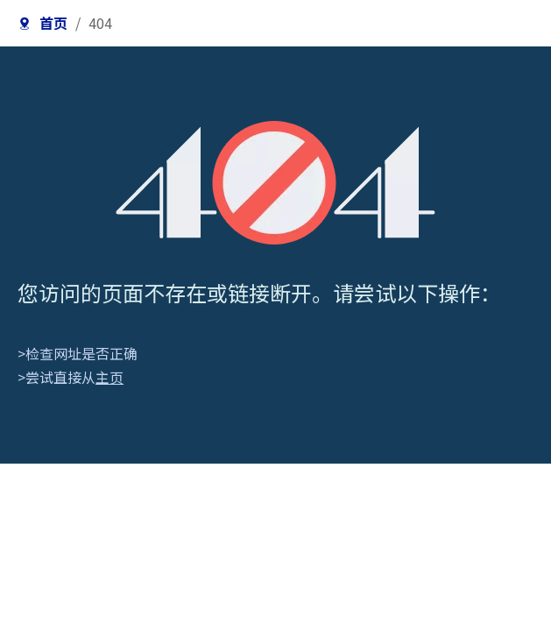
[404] (275, 183)
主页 (109, 376)
